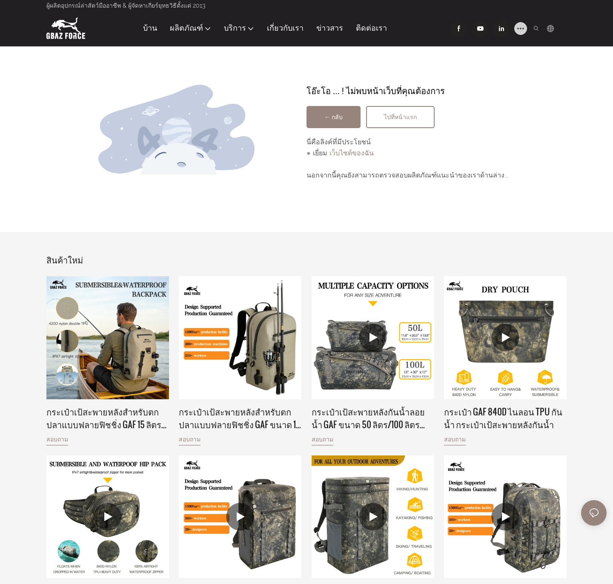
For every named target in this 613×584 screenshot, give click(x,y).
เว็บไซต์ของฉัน (351, 153)
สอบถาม (57, 439)
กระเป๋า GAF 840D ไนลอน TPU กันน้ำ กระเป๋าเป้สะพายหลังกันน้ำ (503, 418)
